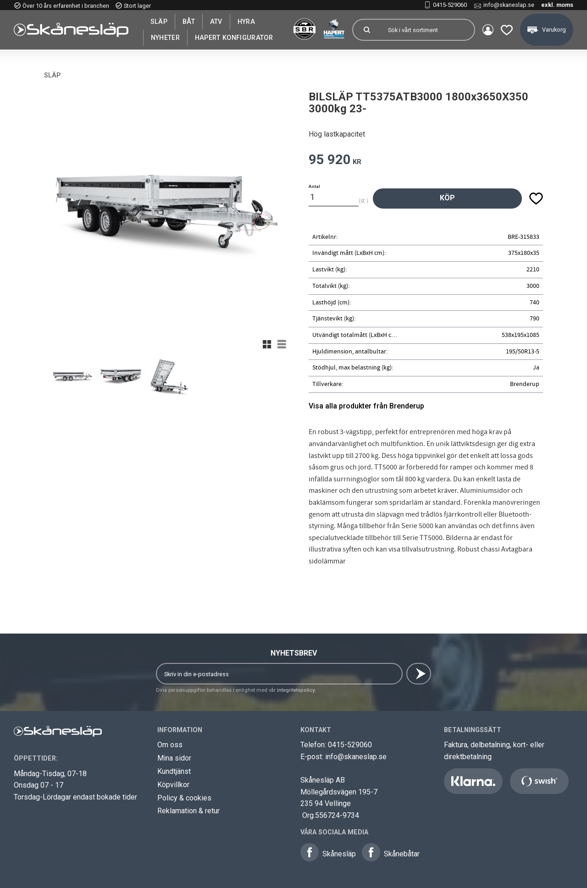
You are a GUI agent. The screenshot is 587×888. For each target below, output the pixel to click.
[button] (506, 30)
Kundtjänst (174, 771)
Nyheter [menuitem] (165, 37)
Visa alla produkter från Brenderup (366, 406)
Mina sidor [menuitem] (487, 29)
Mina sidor (174, 758)
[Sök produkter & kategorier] (427, 30)
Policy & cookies (184, 798)
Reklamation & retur (188, 810)
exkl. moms (557, 4)
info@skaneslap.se (508, 4)
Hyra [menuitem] (246, 21)
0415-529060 (450, 4)
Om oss (170, 744)
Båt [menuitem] (189, 21)
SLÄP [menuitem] (158, 21)
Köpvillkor (173, 784)
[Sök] (367, 30)
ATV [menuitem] (216, 21)
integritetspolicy (296, 690)
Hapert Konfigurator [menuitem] (234, 37)
